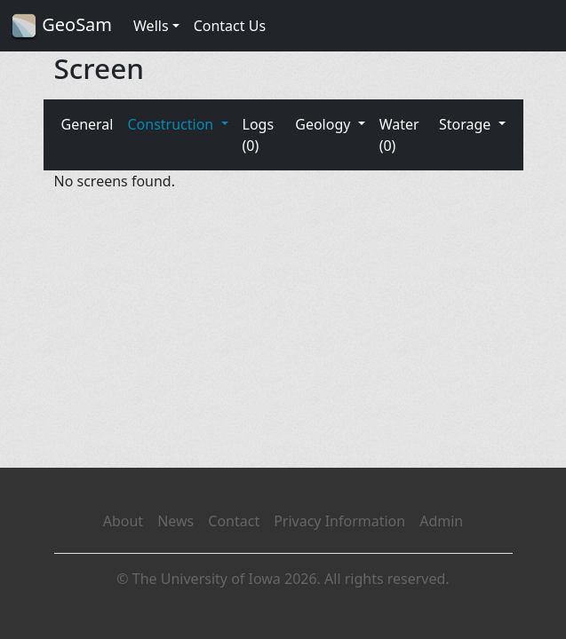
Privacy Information (339, 521)
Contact (233, 521)
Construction (172, 124)
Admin (441, 521)
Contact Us (230, 26)
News (175, 521)
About (123, 521)
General (87, 124)
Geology (324, 124)
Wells (151, 26)
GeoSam (61, 26)
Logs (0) (259, 134)
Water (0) (399, 134)
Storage (467, 124)
